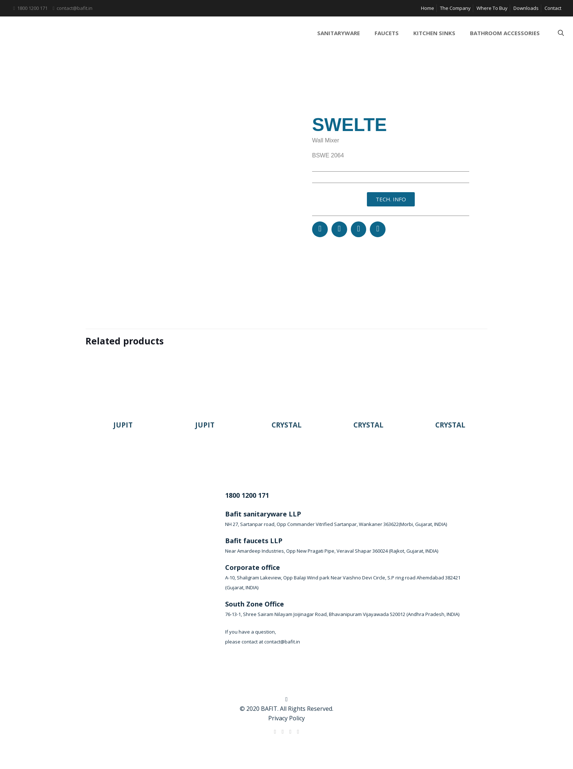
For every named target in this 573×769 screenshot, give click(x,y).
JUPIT (123, 425)
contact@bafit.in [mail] (74, 8)
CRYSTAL (286, 425)
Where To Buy (492, 8)
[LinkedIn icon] (290, 731)
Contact (552, 8)
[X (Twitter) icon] (282, 731)
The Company (455, 8)
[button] (320, 229)
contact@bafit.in (282, 641)
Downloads (526, 8)
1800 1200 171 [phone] (32, 8)
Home (427, 8)
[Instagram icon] (298, 731)
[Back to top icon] (286, 699)
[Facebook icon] (275, 731)
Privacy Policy (286, 718)
